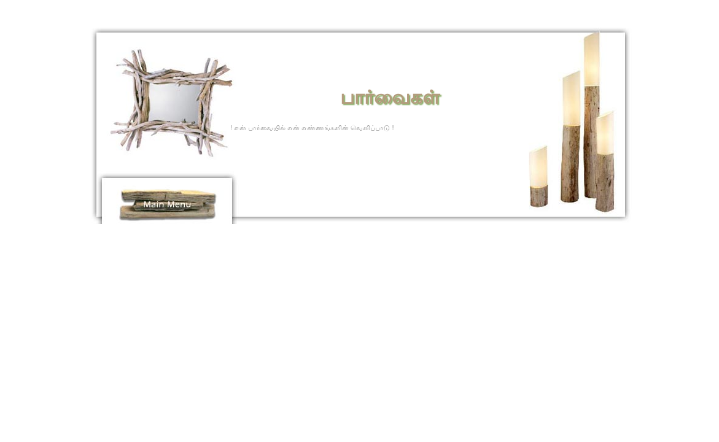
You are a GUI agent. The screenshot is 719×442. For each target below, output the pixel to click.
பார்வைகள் (390, 97)
